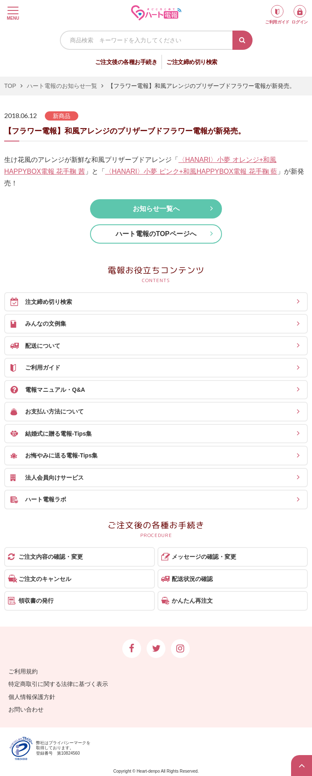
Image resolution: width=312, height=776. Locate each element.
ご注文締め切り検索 (191, 62)
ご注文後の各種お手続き (126, 62)
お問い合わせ (26, 709)
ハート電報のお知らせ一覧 (62, 85)
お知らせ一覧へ (156, 208)
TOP (10, 85)
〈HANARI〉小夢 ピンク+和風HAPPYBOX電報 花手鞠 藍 (191, 171)
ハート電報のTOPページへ (156, 233)
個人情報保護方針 (31, 697)
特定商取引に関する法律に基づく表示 (58, 684)
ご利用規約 (23, 671)
